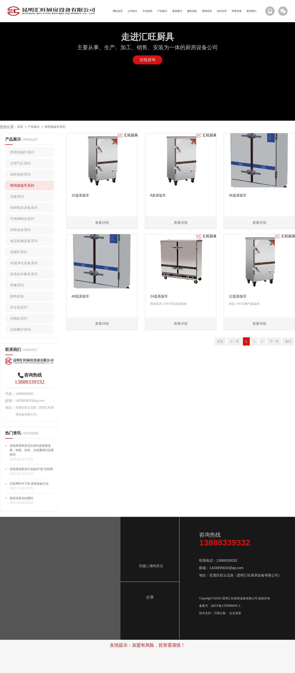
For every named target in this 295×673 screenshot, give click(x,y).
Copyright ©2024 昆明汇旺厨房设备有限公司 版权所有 (234, 598)
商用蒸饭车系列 (55, 127)
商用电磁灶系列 (22, 152)
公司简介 (132, 11)
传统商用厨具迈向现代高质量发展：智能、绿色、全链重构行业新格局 (32, 450)
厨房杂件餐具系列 (24, 274)
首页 (20, 127)
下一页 (274, 341)
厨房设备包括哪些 (21, 498)
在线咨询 (147, 60)
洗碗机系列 (18, 318)
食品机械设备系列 (24, 241)
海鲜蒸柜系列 (20, 174)
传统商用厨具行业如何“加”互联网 (31, 469)
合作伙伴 (222, 11)
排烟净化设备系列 (24, 263)
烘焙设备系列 (20, 230)
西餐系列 (17, 285)
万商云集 (220, 613)
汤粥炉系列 (18, 252)
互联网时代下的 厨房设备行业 (29, 483)
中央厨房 (147, 11)
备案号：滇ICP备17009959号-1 (219, 605)
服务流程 (192, 11)
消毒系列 (17, 196)
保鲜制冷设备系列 (24, 208)
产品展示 (162, 11)
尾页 (288, 341)
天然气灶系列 (20, 163)
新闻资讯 (207, 11)
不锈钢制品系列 (22, 219)
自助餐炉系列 (20, 329)
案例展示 (177, 11)
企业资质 (235, 613)
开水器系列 (18, 307)
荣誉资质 (237, 11)
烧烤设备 (17, 296)
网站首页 (118, 11)
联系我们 (251, 11)
